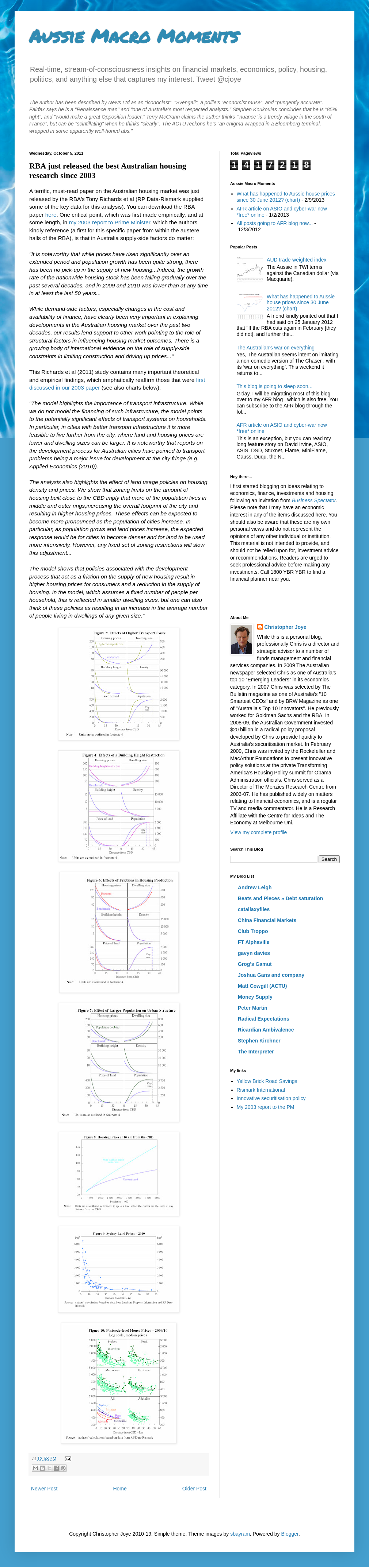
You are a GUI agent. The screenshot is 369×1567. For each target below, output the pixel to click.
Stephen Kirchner (259, 1041)
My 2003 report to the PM (265, 1107)
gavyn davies (254, 953)
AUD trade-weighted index (296, 260)
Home (119, 1488)
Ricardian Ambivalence (266, 1030)
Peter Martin (252, 1008)
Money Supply (255, 997)
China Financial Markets (267, 920)
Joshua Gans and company (271, 975)
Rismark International (261, 1090)
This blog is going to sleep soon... (275, 386)
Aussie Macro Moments (133, 36)
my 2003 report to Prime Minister (109, 222)
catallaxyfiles (254, 909)
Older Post (194, 1488)
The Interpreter (256, 1052)
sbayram (240, 1534)
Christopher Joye (286, 627)
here (51, 215)
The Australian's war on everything (276, 348)
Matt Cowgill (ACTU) (262, 986)
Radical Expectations (263, 1019)
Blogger (289, 1534)
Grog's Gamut (255, 964)
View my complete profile (258, 832)
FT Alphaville (254, 942)
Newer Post (44, 1488)
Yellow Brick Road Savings (267, 1081)
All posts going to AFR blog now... (275, 223)
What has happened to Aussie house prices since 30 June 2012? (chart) (286, 197)
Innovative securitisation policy (271, 1098)
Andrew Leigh (255, 887)
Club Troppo (253, 931)
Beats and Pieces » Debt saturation (280, 898)
